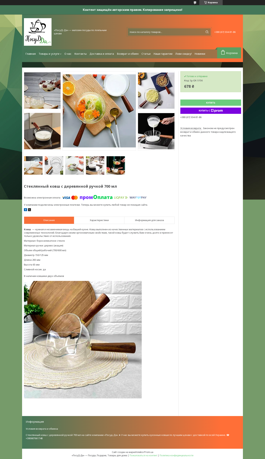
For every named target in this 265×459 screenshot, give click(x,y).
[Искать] (207, 32)
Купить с (211, 110)
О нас (67, 53)
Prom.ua (148, 452)
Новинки (200, 53)
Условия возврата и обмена (42, 428)
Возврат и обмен (128, 53)
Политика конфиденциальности (176, 455)
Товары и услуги (49, 53)
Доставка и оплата (102, 53)
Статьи (146, 53)
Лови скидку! (183, 53)
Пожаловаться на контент (143, 455)
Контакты (80, 53)
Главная (30, 53)
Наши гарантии (162, 53)
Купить (210, 102)
